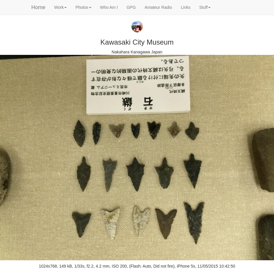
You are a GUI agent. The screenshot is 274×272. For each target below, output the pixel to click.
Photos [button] (83, 7)
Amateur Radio (158, 7)
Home (38, 7)
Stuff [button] (205, 7)
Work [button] (60, 7)
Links (186, 7)
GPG (131, 7)
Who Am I (109, 7)
